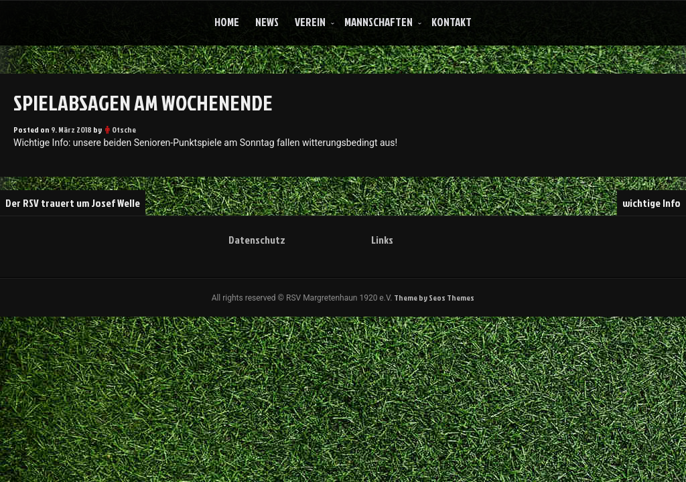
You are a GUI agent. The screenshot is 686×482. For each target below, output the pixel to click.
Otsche (124, 129)
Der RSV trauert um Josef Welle (72, 202)
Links (382, 239)
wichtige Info (651, 202)
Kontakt (451, 21)
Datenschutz (256, 239)
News (267, 21)
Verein (310, 21)
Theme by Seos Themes (434, 297)
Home (226, 21)
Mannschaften (378, 21)
